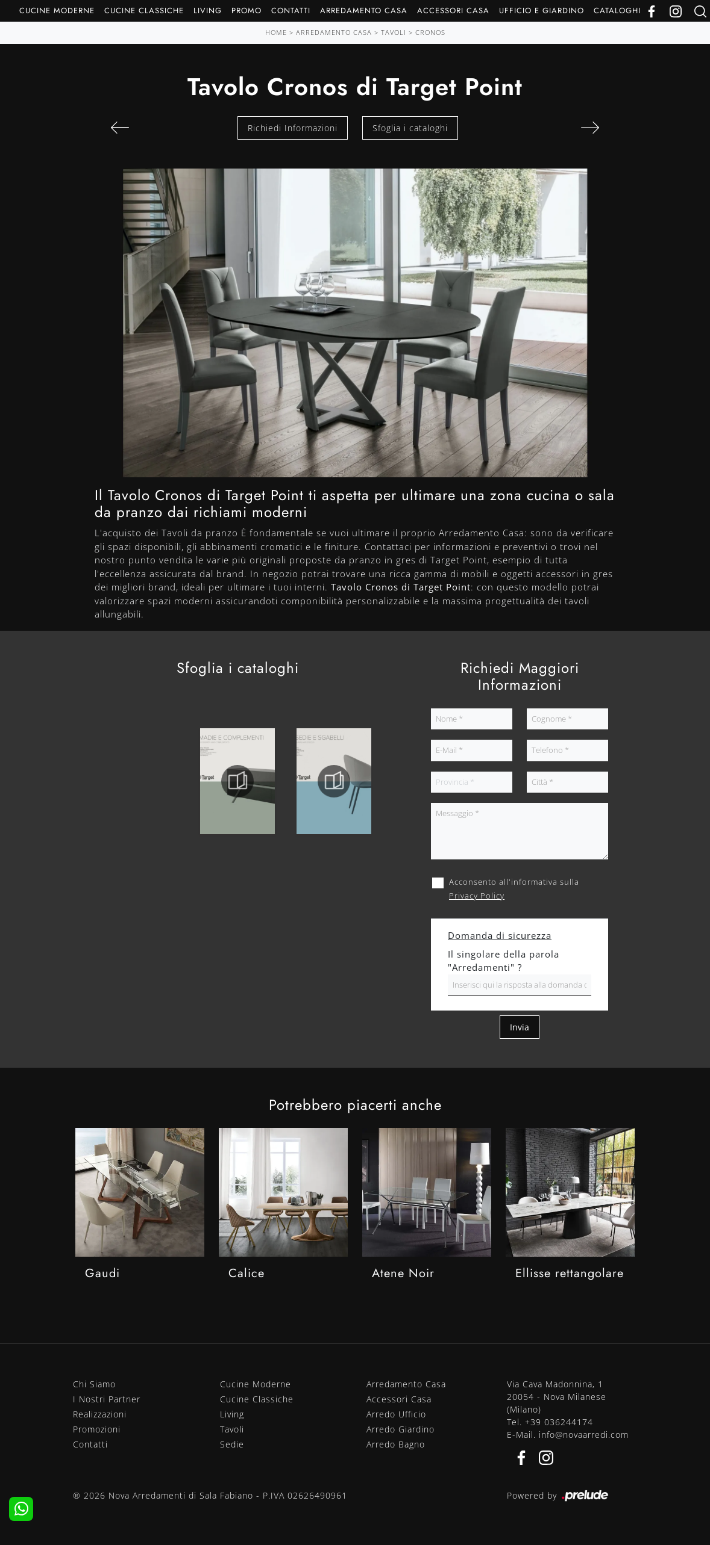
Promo (246, 10)
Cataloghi (617, 10)
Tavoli (393, 32)
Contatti (290, 10)
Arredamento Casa (363, 10)
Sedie (232, 1444)
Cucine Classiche (144, 10)
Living (207, 10)
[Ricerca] (700, 10)
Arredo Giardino (400, 1429)
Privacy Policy (476, 895)
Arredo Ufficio (396, 1414)
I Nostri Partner (106, 1399)
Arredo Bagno (395, 1444)
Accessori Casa (453, 10)
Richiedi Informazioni (293, 128)
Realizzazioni (100, 1414)
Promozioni (97, 1429)
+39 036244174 (559, 1422)
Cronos (430, 32)
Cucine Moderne (57, 10)
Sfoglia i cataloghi (410, 128)
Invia (519, 1027)
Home (276, 32)
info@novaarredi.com (584, 1434)
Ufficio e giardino (541, 10)
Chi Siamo (94, 1384)
